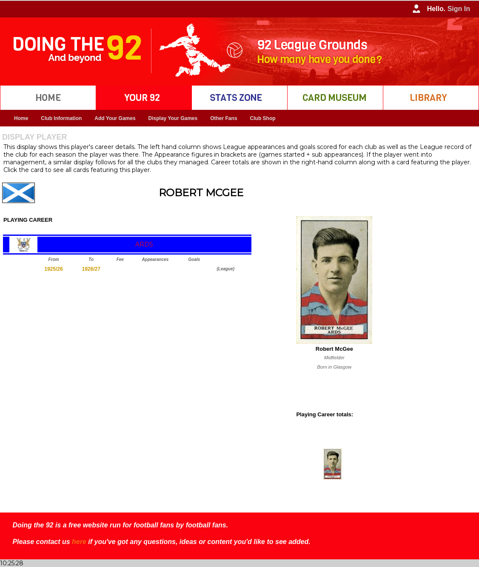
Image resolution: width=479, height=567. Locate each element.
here (79, 541)
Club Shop (263, 118)
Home (21, 118)
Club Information (61, 118)
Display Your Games (173, 118)
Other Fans (223, 118)
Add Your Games (114, 118)
